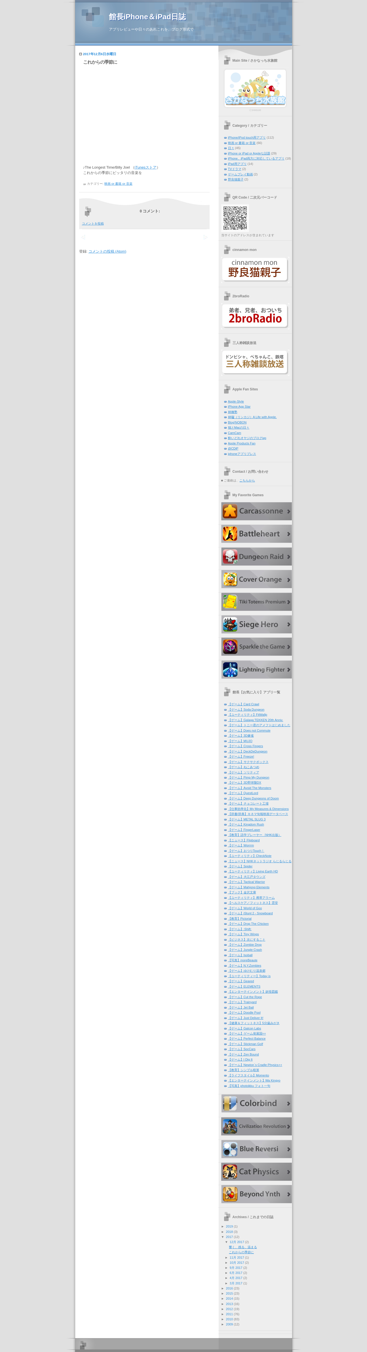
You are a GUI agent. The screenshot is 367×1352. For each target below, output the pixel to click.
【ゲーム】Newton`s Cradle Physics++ (255, 1065)
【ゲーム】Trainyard (242, 1002)
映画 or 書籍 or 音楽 (118, 183)
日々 (231, 148)
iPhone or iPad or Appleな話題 (249, 153)
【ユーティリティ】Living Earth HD (253, 871)
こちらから (247, 480)
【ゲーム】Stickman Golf (245, 1044)
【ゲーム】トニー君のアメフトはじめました (259, 725)
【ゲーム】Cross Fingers (245, 746)
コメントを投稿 (93, 223)
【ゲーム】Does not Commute (249, 730)
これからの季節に (100, 62)
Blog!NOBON (237, 422)
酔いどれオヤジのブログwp (247, 438)
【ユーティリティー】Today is (249, 976)
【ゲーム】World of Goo (245, 908)
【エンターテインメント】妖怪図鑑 (253, 991)
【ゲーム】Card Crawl (243, 704)
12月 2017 (237, 1242)
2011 (229, 1314)
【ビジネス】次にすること (246, 939)
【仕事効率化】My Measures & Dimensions (258, 809)
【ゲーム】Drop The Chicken (248, 923)
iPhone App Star (239, 406)
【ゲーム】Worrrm (241, 845)
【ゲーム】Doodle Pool (244, 1012)
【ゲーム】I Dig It (240, 1059)
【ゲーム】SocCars (242, 1049)
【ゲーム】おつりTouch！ (246, 850)
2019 (229, 1226)
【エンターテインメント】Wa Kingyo (254, 1080)
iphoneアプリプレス (242, 453)
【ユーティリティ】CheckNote (250, 855)
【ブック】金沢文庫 (242, 892)
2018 (229, 1231)
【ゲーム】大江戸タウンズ (246, 876)
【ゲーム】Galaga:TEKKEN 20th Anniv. (255, 720)
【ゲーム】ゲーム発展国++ (247, 1033)
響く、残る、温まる (243, 1247)
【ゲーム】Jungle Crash (245, 949)
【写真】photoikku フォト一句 (249, 1085)
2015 (229, 1293)
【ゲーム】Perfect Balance (247, 1038)
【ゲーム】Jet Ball (241, 1007)
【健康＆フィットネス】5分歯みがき (254, 1023)
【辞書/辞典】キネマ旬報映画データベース (258, 814)
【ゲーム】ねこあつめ (243, 767)
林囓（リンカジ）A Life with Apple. (252, 417)
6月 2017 (236, 1272)
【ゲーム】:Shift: (240, 929)
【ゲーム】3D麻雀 (241, 735)
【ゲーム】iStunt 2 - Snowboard (250, 913)
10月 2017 (237, 1262)
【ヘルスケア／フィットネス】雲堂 (253, 902)
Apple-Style (236, 401)
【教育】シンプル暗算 (243, 1070)
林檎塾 (232, 412)
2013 (229, 1304)
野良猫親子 (236, 179)
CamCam (234, 433)
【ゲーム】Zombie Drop (245, 944)
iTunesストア (146, 167)
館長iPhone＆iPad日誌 (147, 16)
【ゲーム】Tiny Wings (243, 934)
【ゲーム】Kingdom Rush (246, 824)
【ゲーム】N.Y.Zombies (244, 965)
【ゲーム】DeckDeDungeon (247, 751)
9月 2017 (236, 1267)
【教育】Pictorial (240, 918)
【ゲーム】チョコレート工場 (248, 803)
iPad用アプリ (237, 163)
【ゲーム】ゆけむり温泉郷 (246, 970)
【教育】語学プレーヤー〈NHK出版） (254, 835)
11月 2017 (237, 1257)
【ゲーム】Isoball (240, 955)
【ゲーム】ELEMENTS (244, 986)
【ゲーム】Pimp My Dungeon (248, 777)
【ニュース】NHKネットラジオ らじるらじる (260, 861)
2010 (229, 1319)
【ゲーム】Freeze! (241, 756)
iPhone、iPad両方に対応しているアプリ (256, 158)
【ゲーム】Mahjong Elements (249, 887)
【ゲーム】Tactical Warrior (246, 882)
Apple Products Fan (242, 443)
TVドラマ (234, 169)
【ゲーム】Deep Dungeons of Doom (253, 798)
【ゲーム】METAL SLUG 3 (247, 819)
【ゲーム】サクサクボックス (248, 762)
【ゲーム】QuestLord (243, 793)
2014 (229, 1298)
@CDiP (233, 448)
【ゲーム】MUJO (240, 741)
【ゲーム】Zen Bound (243, 1054)
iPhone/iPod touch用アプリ (247, 137)
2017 (229, 1237)
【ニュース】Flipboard (244, 840)
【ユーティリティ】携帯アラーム (251, 897)
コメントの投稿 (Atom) (107, 251)
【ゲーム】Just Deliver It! (245, 1018)
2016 (229, 1288)
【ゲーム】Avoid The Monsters (249, 788)
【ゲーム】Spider (240, 866)
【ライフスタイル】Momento (248, 1075)
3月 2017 (236, 1283)
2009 (229, 1324)
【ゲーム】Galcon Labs (244, 1028)
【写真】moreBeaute (243, 960)
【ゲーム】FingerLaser (244, 829)
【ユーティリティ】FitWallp (247, 714)
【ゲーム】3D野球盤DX (244, 782)
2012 (229, 1309)
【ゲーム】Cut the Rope (245, 997)
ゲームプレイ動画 (240, 174)
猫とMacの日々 (239, 427)
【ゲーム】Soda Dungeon (246, 709)
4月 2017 (236, 1278)
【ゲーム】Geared (241, 981)
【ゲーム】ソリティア (243, 772)
